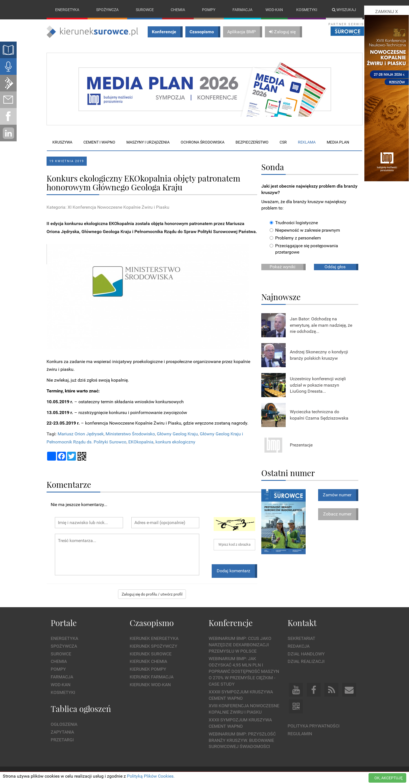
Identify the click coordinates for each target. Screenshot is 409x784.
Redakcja (299, 646)
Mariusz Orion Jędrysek (81, 434)
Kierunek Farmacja (151, 677)
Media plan (338, 142)
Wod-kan (274, 9)
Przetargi (62, 739)
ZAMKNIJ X (386, 11)
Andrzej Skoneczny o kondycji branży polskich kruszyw (319, 355)
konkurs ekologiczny (175, 442)
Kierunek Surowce (151, 654)
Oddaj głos (335, 266)
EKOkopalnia (141, 442)
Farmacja (242, 9)
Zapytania (62, 732)
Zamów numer (337, 494)
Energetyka (67, 9)
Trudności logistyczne (294, 222)
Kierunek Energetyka (154, 638)
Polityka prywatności (313, 726)
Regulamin (300, 733)
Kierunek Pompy (148, 669)
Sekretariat (301, 638)
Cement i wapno (99, 142)
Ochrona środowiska (202, 142)
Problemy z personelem (295, 238)
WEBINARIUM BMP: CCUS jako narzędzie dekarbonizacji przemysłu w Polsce (240, 645)
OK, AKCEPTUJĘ (388, 778)
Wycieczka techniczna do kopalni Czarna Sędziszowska (319, 415)
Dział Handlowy (306, 654)
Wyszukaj (344, 9)
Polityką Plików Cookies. (151, 776)
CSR (283, 142)
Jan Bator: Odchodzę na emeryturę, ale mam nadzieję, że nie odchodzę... (321, 325)
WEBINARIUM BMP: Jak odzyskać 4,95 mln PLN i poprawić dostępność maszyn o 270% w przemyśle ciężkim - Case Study (244, 671)
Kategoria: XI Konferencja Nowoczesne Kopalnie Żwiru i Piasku (108, 207)
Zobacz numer (337, 514)
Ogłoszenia (64, 724)
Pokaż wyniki (282, 266)
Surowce (145, 9)
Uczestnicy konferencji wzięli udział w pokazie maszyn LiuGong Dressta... (318, 385)
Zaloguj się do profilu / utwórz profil (152, 594)
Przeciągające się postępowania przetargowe (304, 249)
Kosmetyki (306, 9)
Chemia (178, 9)
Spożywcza (107, 9)
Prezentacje (301, 445)
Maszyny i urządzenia (148, 142)
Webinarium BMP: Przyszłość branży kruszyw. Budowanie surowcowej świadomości (242, 740)
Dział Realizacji (306, 661)
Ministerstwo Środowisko (130, 434)
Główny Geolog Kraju (177, 434)
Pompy (208, 9)
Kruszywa (62, 142)
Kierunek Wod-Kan (150, 684)
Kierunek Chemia (148, 661)
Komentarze (69, 484)
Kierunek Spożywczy (153, 646)
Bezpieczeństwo (252, 142)
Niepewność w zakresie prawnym (305, 230)
